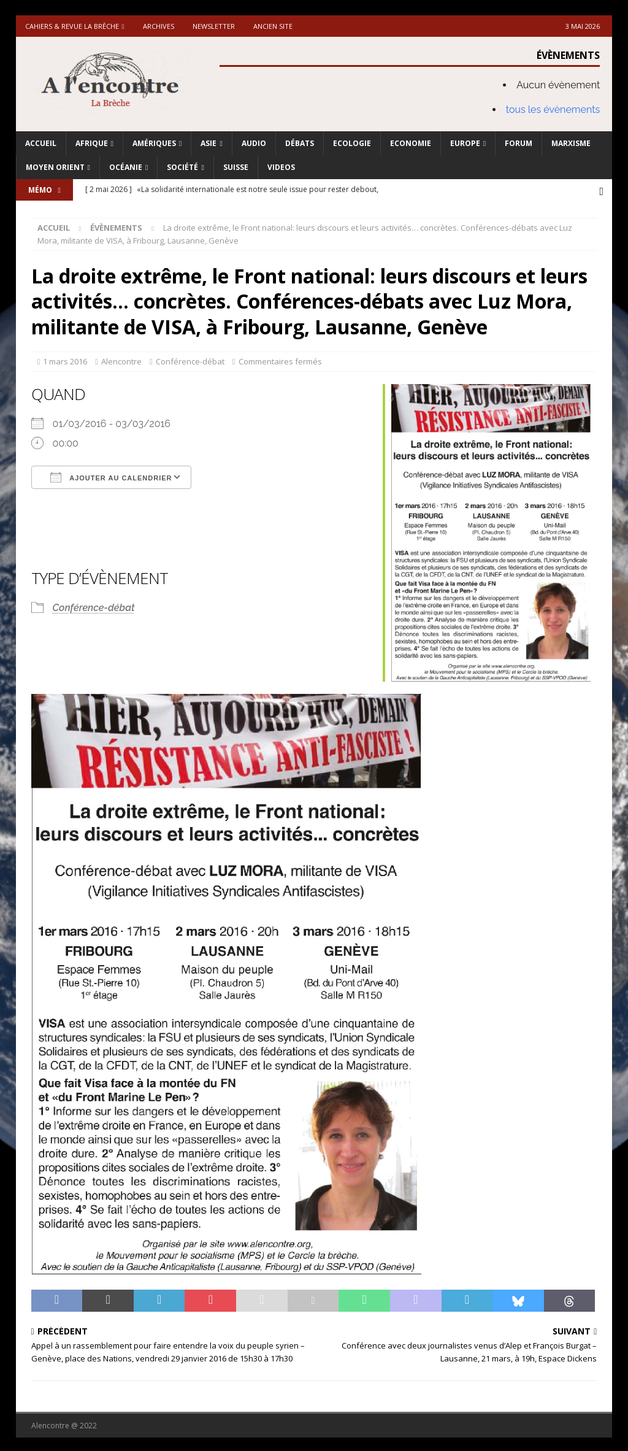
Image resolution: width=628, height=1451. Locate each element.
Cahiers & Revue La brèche (72, 26)
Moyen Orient (55, 167)
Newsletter (214, 26)
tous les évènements (553, 109)
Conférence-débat (190, 360)
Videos (281, 167)
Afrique (91, 143)
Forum (518, 143)
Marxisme (571, 143)
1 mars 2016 (65, 360)
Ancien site (273, 26)
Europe (465, 143)
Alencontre (121, 360)
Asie (208, 143)
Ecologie (352, 143)
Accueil (40, 143)
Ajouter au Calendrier (111, 475)
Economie (410, 143)
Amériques (154, 143)
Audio (254, 143)
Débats (299, 143)
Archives (158, 26)
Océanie (125, 167)
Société (182, 167)
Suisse (235, 167)
